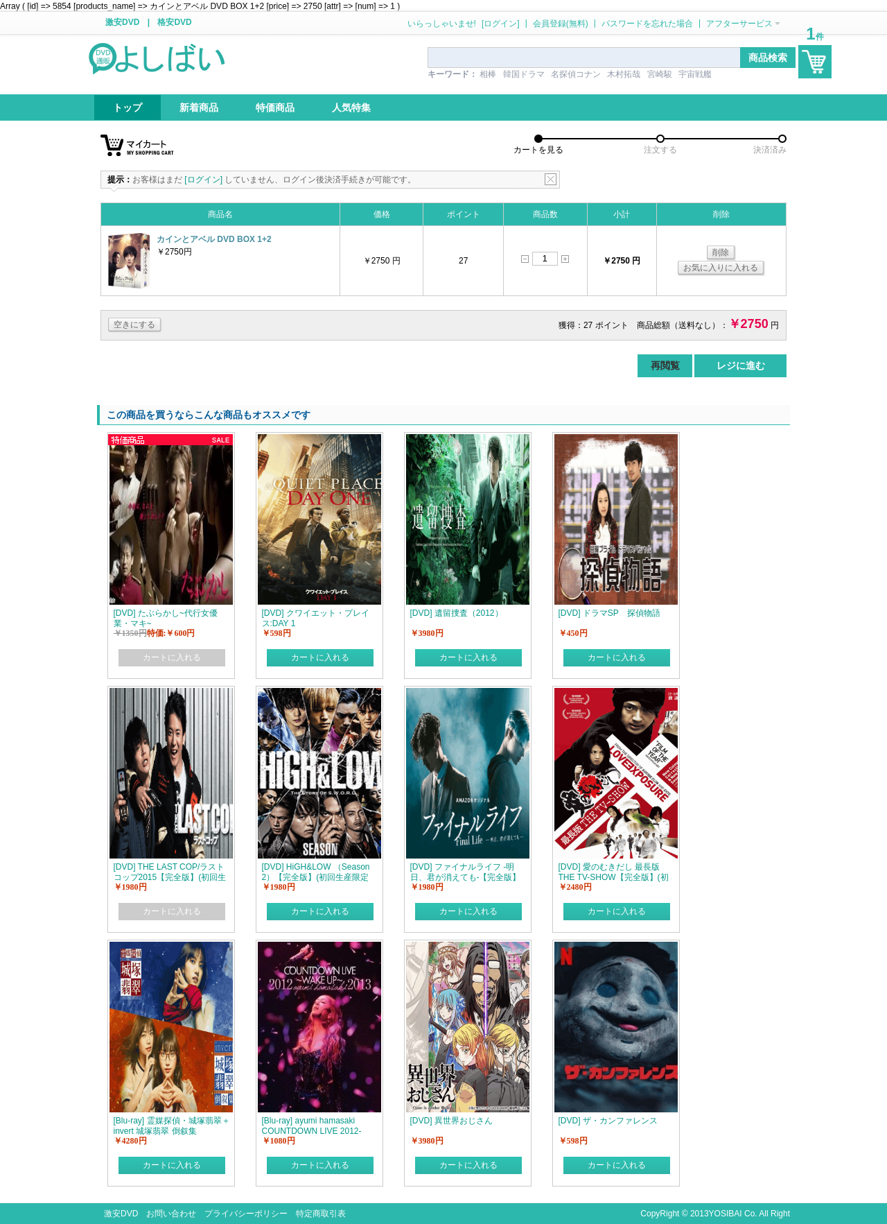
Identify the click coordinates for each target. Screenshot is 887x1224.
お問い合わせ (171, 1213)
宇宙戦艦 (695, 74)
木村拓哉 (623, 74)
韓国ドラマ (524, 74)
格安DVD (174, 22)
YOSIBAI (725, 1213)
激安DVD (122, 22)
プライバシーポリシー (246, 1213)
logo (158, 57)
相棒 (488, 74)
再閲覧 (665, 365)
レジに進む (741, 365)
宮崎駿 (659, 74)
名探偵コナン (576, 74)
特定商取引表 (321, 1213)
